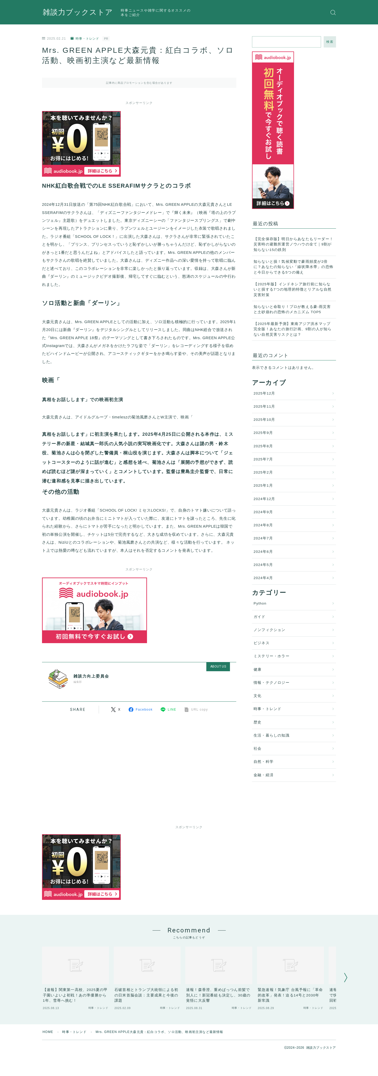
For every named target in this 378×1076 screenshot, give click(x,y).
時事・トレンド (85, 38)
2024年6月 (263, 552)
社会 (257, 748)
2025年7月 (263, 459)
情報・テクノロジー (272, 683)
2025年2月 (263, 472)
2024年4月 (263, 578)
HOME (48, 1032)
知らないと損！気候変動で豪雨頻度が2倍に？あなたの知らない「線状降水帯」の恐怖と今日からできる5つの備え (293, 267)
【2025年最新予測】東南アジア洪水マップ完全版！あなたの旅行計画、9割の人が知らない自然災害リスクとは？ (293, 329)
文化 (257, 696)
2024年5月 (263, 565)
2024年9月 (263, 512)
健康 (257, 669)
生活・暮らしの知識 (272, 735)
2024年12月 (264, 499)
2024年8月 (263, 525)
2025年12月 (264, 393)
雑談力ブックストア (78, 12)
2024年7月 (263, 538)
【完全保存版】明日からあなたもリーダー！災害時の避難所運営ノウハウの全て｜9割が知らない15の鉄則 (293, 244)
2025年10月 (264, 420)
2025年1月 (263, 485)
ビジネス (262, 643)
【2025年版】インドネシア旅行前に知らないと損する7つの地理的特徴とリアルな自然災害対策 (293, 289)
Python (260, 603)
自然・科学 (264, 762)
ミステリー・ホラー (272, 656)
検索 (329, 41)
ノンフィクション (270, 630)
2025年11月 (264, 406)
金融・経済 (264, 775)
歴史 (257, 722)
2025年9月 (263, 433)
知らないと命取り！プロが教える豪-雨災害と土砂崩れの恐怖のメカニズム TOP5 (292, 309)
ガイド (260, 617)
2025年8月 (263, 446)
